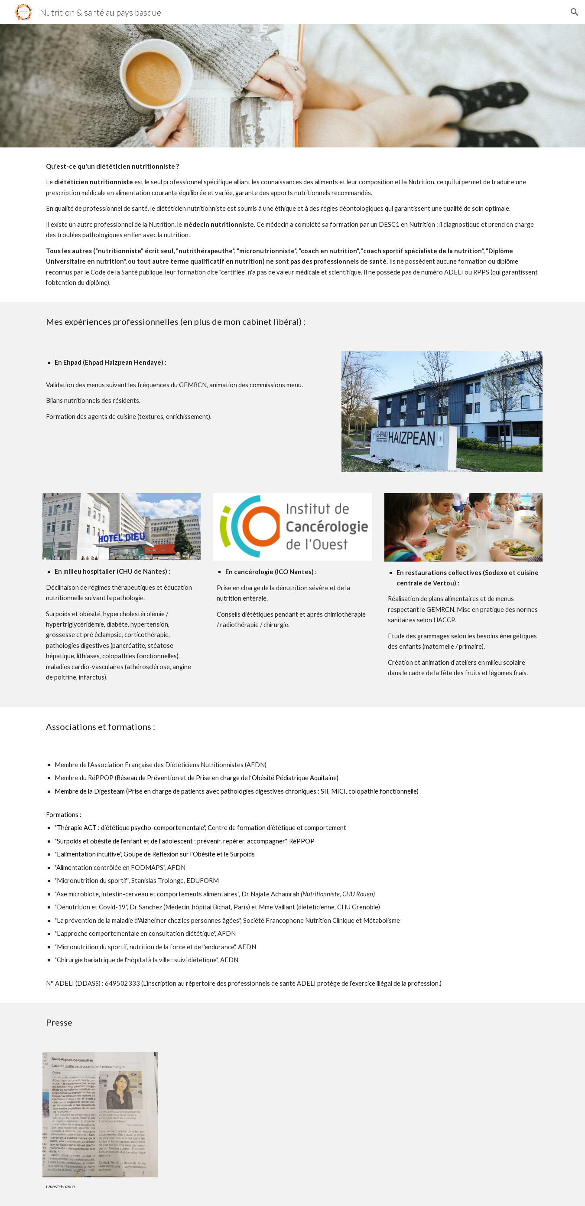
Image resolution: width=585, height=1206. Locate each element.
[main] (292, 225)
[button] (574, 12)
